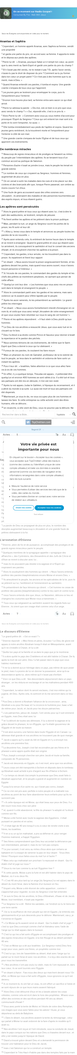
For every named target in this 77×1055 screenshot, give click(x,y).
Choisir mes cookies (23, 89)
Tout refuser (38, 96)
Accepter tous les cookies (49, 89)
